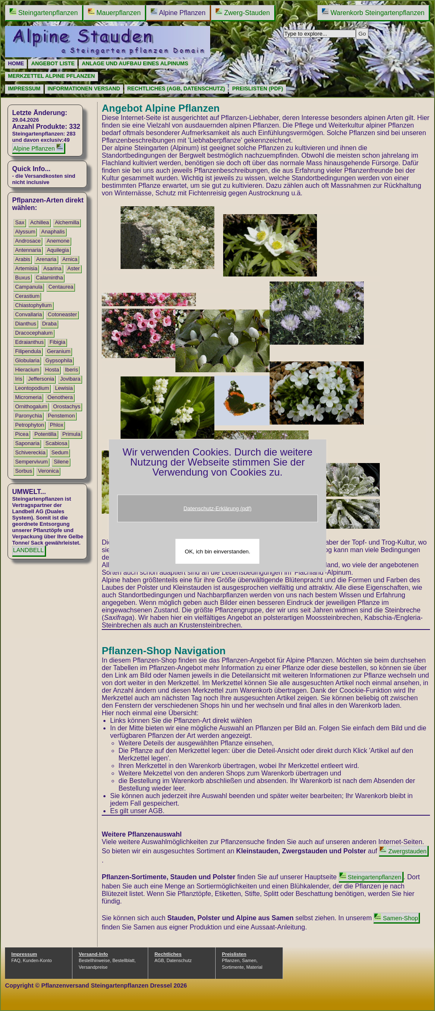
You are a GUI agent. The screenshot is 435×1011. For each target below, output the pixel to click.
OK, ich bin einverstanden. (217, 551)
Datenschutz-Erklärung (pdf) (217, 508)
